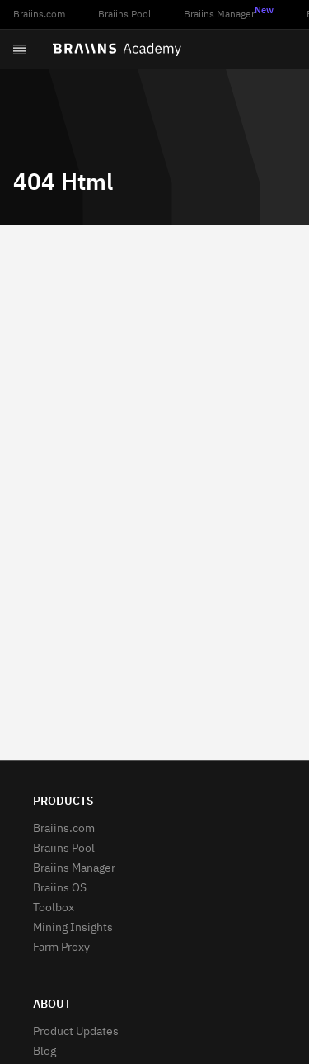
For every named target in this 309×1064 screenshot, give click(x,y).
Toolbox (53, 908)
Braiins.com (39, 15)
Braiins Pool (124, 15)
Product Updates (76, 1032)
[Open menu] (20, 49)
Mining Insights (73, 928)
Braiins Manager (229, 13)
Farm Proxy (61, 947)
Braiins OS (60, 888)
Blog (44, 1051)
